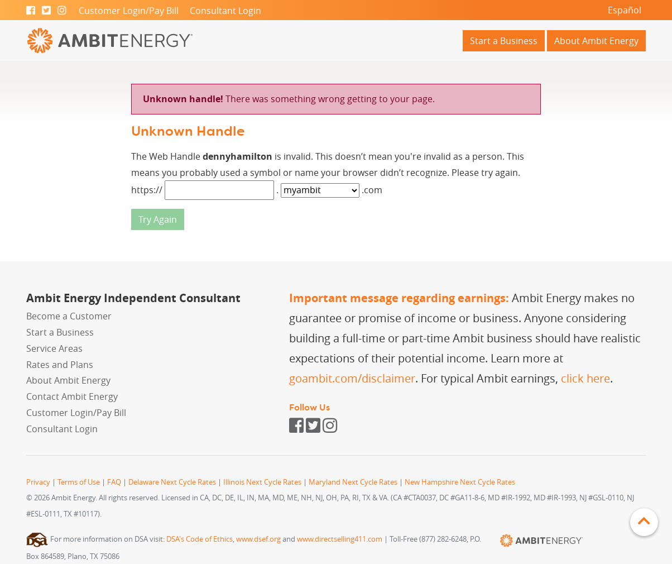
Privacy (38, 482)
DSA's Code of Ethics (199, 539)
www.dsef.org (258, 539)
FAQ (114, 482)
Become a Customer (69, 316)
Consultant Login (225, 10)
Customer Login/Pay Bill (129, 10)
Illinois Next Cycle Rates (262, 482)
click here (585, 378)
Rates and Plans (59, 365)
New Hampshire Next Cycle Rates (460, 482)
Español (624, 10)
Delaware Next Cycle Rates (172, 482)
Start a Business (503, 41)
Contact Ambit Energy (72, 396)
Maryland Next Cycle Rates (353, 482)
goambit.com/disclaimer (352, 378)
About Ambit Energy (596, 41)
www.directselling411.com (339, 539)
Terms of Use (78, 482)
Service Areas (54, 348)
